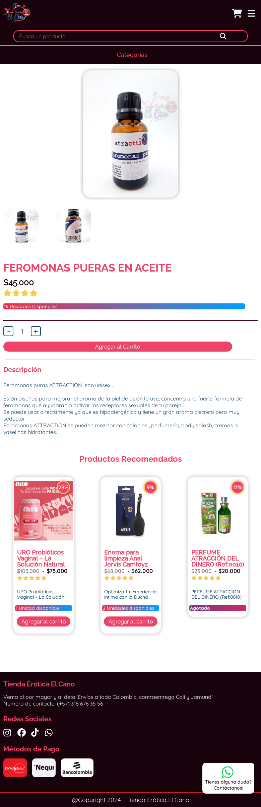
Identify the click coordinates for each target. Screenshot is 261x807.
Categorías (132, 54)
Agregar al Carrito (117, 347)
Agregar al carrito (43, 621)
